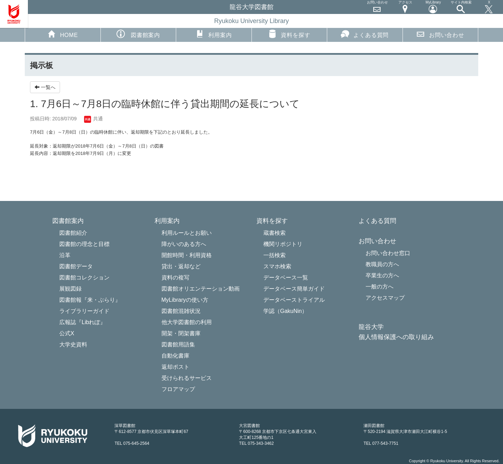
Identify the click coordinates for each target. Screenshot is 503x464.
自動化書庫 (175, 356)
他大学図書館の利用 (187, 322)
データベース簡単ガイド (294, 289)
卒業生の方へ (382, 275)
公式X (66, 333)
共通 (93, 118)
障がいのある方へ (184, 244)
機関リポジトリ (282, 244)
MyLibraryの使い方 (185, 300)
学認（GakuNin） (285, 311)
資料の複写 (175, 277)
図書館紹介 (73, 233)
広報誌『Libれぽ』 (82, 322)
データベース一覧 (285, 277)
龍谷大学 (371, 327)
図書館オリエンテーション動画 (201, 289)
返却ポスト (175, 367)
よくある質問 (365, 34)
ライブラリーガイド (84, 311)
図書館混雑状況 (181, 311)
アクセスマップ (385, 298)
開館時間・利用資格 (187, 255)
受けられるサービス (187, 378)
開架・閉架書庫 (181, 333)
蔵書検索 (274, 233)
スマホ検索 (277, 266)
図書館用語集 (178, 344)
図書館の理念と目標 (84, 244)
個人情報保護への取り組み (396, 337)
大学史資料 (73, 344)
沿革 (64, 255)
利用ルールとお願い (187, 233)
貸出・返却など (181, 266)
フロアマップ (178, 389)
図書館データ (76, 266)
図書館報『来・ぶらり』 (90, 300)
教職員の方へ (382, 264)
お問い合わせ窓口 (388, 253)
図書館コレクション (84, 277)
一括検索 (274, 255)
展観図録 (70, 289)
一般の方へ (379, 287)
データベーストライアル (294, 300)
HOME (62, 34)
